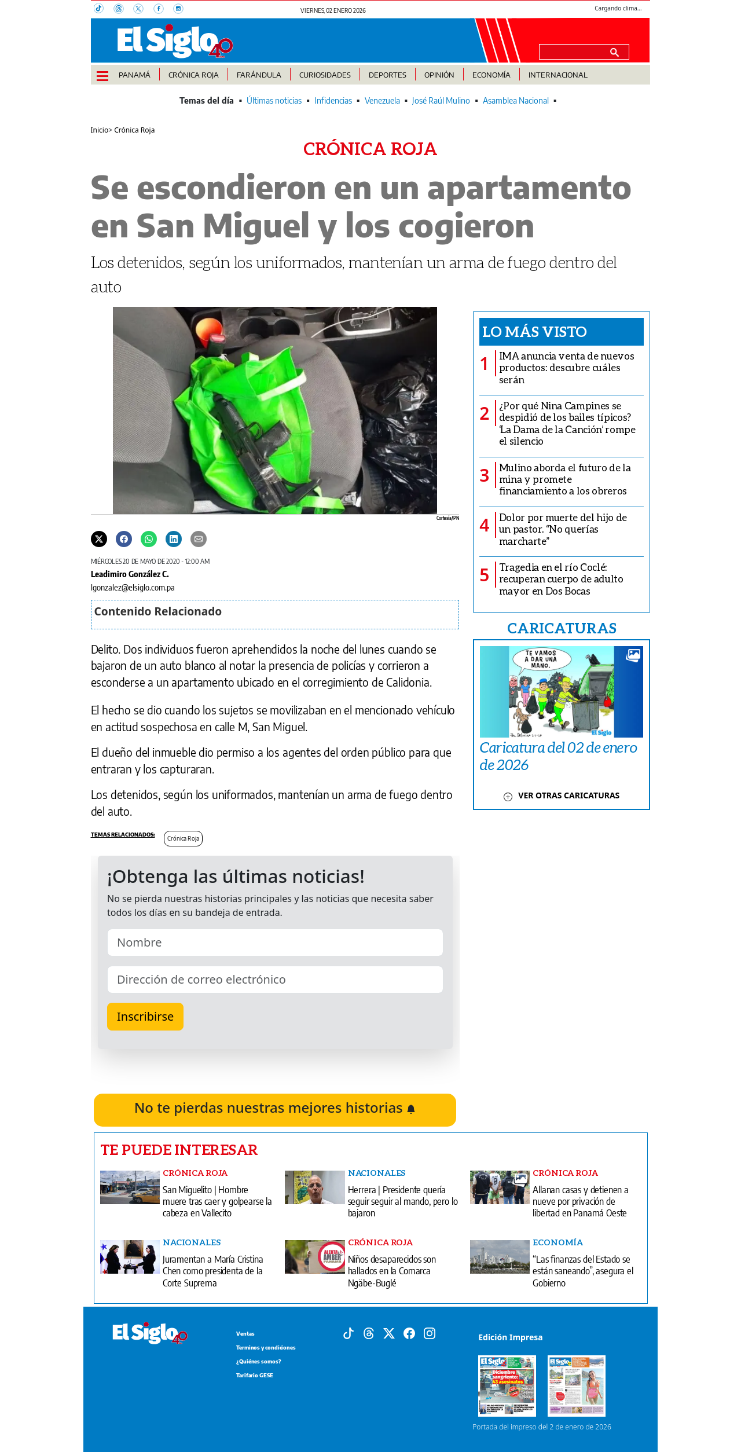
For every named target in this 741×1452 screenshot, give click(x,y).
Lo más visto (534, 331)
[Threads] (123, 9)
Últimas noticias (274, 100)
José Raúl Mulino (441, 100)
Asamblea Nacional (516, 100)
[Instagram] (181, 9)
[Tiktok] (348, 1332)
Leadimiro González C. (130, 574)
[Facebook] (163, 9)
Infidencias (333, 100)
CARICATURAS (561, 627)
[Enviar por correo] (198, 538)
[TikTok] (103, 9)
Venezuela (382, 100)
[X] (143, 9)
